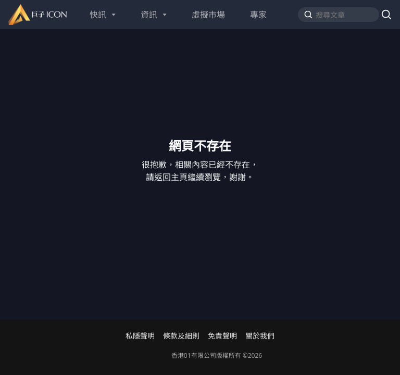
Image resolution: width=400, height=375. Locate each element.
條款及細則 (181, 336)
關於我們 (259, 336)
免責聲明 (222, 336)
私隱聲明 (140, 336)
